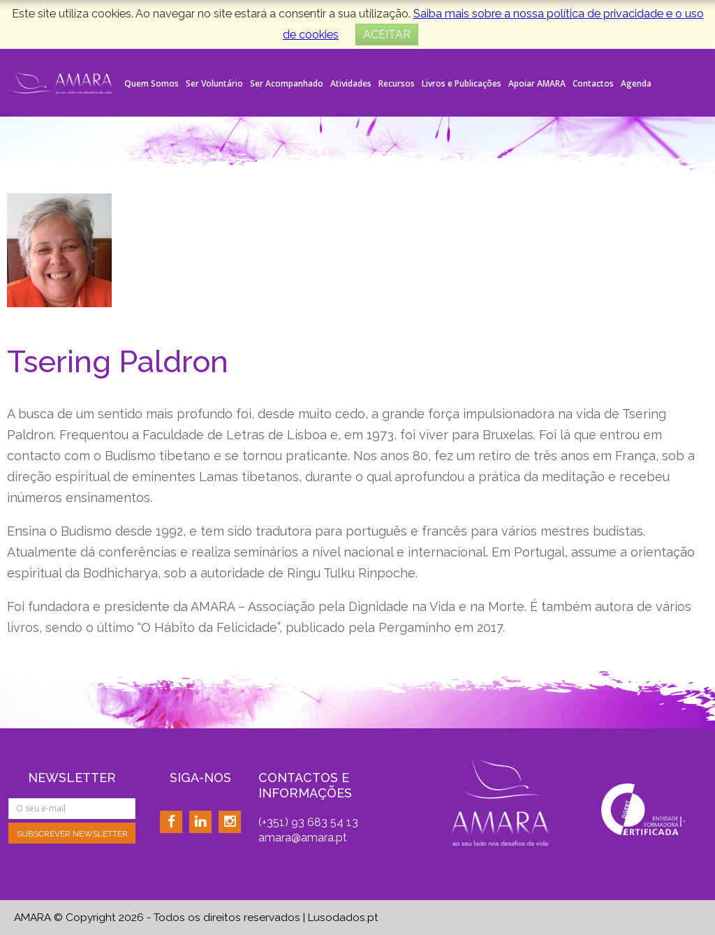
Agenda (636, 83)
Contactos (593, 83)
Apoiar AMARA (537, 83)
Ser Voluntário (214, 83)
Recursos (396, 83)
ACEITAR (387, 34)
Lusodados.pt (343, 917)
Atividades (350, 83)
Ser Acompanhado (286, 83)
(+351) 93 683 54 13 (308, 822)
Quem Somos (151, 83)
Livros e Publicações (461, 83)
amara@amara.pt (302, 837)
